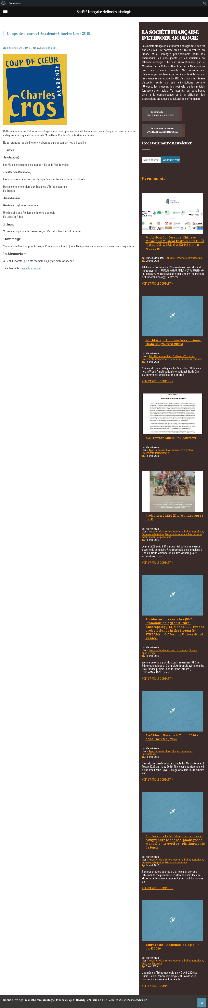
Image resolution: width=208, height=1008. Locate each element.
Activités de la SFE (47, 48)
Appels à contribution (159, 450)
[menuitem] (3, 3)
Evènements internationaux (189, 258)
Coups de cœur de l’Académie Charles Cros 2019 (48, 33)
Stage (152, 653)
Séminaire (198, 359)
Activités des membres (160, 356)
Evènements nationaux (181, 359)
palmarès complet (30, 268)
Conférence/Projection (184, 356)
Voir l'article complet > (157, 283)
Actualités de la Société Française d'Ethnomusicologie (176, 531)
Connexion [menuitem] (15, 3)
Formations (182, 650)
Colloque (170, 258)
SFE (30, 48)
